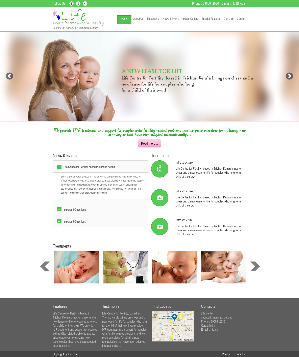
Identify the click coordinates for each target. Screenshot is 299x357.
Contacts (228, 18)
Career (241, 18)
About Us (138, 18)
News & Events (171, 18)
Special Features (211, 18)
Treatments (153, 18)
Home (124, 18)
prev (45, 266)
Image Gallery (190, 18)
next (255, 266)
